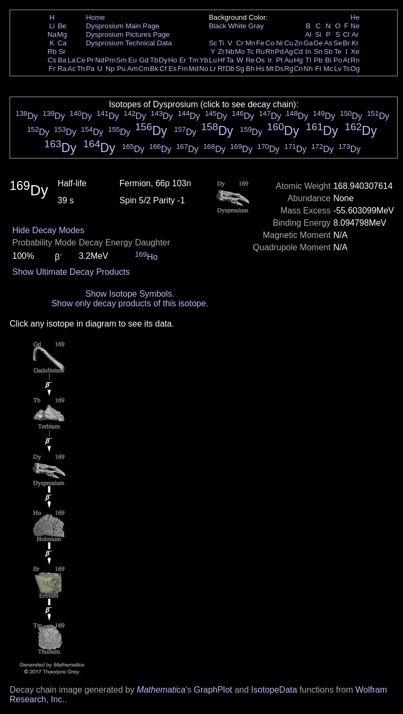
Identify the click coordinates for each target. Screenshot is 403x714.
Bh (250, 69)
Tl (308, 60)
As (328, 43)
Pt (279, 60)
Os (260, 60)
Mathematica (161, 689)
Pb (318, 60)
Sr (62, 51)
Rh (270, 51)
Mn (250, 43)
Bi (328, 60)
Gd (144, 60)
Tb (154, 60)
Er (182, 60)
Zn (298, 43)
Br (346, 43)
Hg (298, 60)
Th (81, 69)
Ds (279, 69)
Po (338, 60)
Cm (144, 69)
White (237, 26)
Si (318, 34)
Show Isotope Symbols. (129, 293)
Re (250, 60)
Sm (121, 60)
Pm (110, 60)
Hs (260, 69)
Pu (121, 69)
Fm (183, 69)
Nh (308, 69)
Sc (213, 43)
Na (52, 34)
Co (270, 43)
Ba (62, 60)
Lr (213, 69)
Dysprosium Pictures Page (128, 34)
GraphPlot (213, 689)
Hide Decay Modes (48, 230)
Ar (354, 34)
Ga (308, 43)
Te (338, 51)
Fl (318, 69)
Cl (346, 34)
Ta (229, 60)
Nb (230, 51)
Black (218, 26)
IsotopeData (274, 689)
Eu (132, 60)
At (346, 60)
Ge (318, 43)
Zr (221, 51)
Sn (318, 51)
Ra (62, 69)
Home (95, 17)
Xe (355, 51)
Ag (288, 51)
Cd (298, 51)
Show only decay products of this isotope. (129, 303)
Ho (172, 60)
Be (62, 26)
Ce (80, 60)
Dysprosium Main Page (122, 26)
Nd (99, 60)
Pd (279, 51)
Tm (193, 60)
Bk (154, 69)
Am (132, 69)
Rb (52, 51)
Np (110, 69)
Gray (256, 26)
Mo (240, 51)
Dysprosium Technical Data (129, 43)
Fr (52, 69)
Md (194, 69)
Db (230, 69)
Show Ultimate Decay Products (71, 271)
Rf (220, 69)
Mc (328, 69)
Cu (288, 43)
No (203, 69)
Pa (90, 69)
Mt (270, 69)
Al (308, 34)
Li (51, 26)
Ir (270, 60)
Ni (279, 43)
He (355, 17)
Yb (203, 60)
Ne (355, 26)
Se (338, 43)
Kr (354, 43)
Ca (62, 43)
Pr (90, 60)
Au (288, 60)
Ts (346, 69)
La (72, 60)
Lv (338, 69)
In (308, 51)
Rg (288, 69)
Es (172, 69)
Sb (328, 51)
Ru (260, 51)
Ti (221, 43)
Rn (355, 60)
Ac (72, 69)
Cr (240, 43)
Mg (62, 34)
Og (355, 69)
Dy (163, 60)
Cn (298, 69)
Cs (51, 60)
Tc (250, 51)
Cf (162, 69)
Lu (213, 60)
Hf (220, 60)
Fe (260, 43)
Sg (240, 69)
